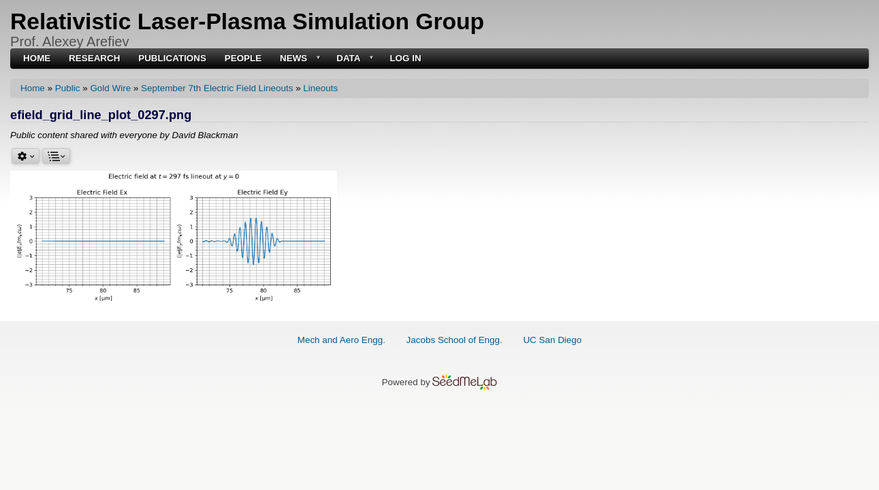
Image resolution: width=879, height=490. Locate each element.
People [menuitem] (243, 58)
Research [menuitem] (94, 58)
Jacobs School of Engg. (454, 340)
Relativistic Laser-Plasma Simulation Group (247, 21)
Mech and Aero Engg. (341, 340)
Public (67, 88)
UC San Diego (552, 340)
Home (32, 88)
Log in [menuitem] (405, 58)
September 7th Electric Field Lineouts (217, 88)
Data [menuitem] (354, 59)
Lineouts (320, 88)
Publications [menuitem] (172, 58)
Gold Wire (110, 88)
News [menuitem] (299, 59)
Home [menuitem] (36, 58)
